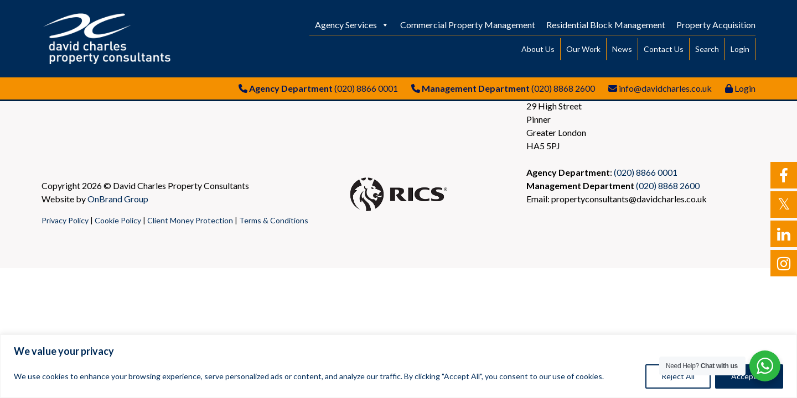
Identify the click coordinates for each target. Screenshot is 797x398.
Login (740, 49)
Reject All (678, 376)
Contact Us (664, 49)
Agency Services (352, 24)
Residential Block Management (605, 24)
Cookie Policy (118, 220)
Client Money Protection (190, 220)
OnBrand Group (117, 198)
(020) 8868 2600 (563, 88)
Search (707, 49)
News (622, 49)
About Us (538, 49)
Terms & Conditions (273, 220)
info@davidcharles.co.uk (665, 88)
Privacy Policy (65, 220)
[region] (398, 366)
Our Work (583, 49)
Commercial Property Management (467, 24)
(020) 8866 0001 (366, 88)
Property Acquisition (715, 24)
